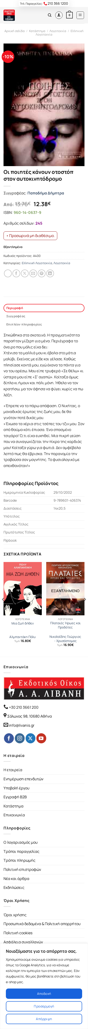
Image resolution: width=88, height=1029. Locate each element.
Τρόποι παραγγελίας (21, 851)
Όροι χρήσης (15, 914)
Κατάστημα (37, 31)
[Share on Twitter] (25, 273)
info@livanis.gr (21, 725)
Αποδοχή (44, 993)
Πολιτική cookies (18, 932)
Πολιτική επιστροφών (22, 869)
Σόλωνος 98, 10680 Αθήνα (29, 716)
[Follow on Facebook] (9, 738)
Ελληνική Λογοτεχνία (37, 263)
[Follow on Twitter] (30, 738)
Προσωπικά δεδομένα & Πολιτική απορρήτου (42, 923)
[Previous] (3, 609)
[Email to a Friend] (33, 273)
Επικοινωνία (14, 814)
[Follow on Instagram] (20, 738)
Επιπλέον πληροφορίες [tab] (24, 324)
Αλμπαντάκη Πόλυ (22, 637)
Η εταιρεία (13, 769)
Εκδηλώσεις (14, 887)
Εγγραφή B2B (15, 796)
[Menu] (80, 15)
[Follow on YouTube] (41, 738)
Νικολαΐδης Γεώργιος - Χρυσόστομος (65, 639)
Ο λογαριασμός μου (21, 842)
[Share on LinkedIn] (50, 273)
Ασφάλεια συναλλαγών (23, 942)
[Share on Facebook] (16, 273)
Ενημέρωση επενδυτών (23, 778)
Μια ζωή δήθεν (22, 623)
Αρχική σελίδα (14, 31)
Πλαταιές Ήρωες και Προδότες (65, 625)
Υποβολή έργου (16, 788)
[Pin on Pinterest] (42, 273)
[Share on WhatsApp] (8, 273)
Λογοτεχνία (58, 31)
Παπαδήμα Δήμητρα (45, 193)
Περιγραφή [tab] (14, 308)
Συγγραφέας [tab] (15, 316)
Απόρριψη (44, 1019)
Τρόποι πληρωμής (19, 860)
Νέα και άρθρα (16, 878)
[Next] (84, 609)
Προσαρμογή (44, 1006)
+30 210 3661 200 (23, 707)
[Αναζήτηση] (49, 15)
